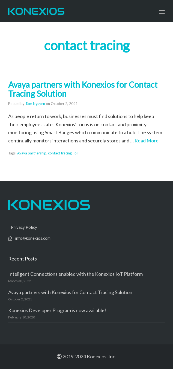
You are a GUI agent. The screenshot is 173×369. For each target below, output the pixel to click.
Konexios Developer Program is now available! (57, 310)
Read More (147, 140)
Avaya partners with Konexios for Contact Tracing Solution (82, 89)
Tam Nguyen (35, 103)
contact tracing (60, 153)
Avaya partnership (31, 153)
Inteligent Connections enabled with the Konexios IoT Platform (75, 274)
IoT (76, 153)
